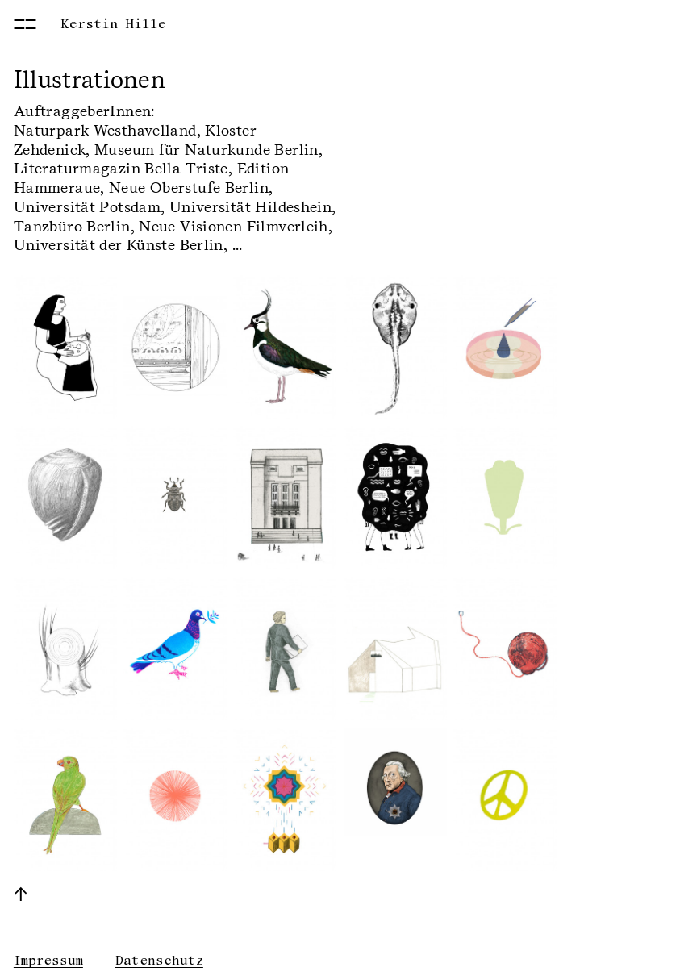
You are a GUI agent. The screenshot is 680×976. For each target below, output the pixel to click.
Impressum (48, 960)
